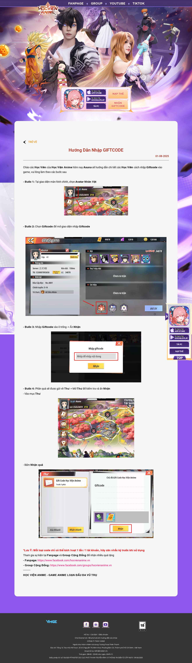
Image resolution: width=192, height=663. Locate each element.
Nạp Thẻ (118, 94)
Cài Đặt (94, 634)
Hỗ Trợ (86, 634)
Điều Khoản (103, 634)
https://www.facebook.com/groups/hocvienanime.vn (81, 565)
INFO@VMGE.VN (101, 651)
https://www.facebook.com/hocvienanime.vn (64, 560)
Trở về (30, 141)
